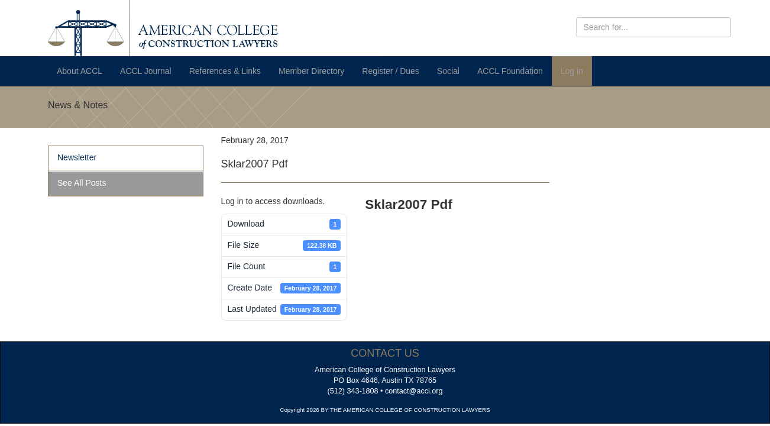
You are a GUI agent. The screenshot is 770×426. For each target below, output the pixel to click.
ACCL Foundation (510, 71)
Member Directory (311, 71)
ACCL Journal (146, 71)
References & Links (225, 71)
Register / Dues (390, 71)
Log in (572, 71)
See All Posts (81, 183)
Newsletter (76, 157)
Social (448, 71)
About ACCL (79, 71)
